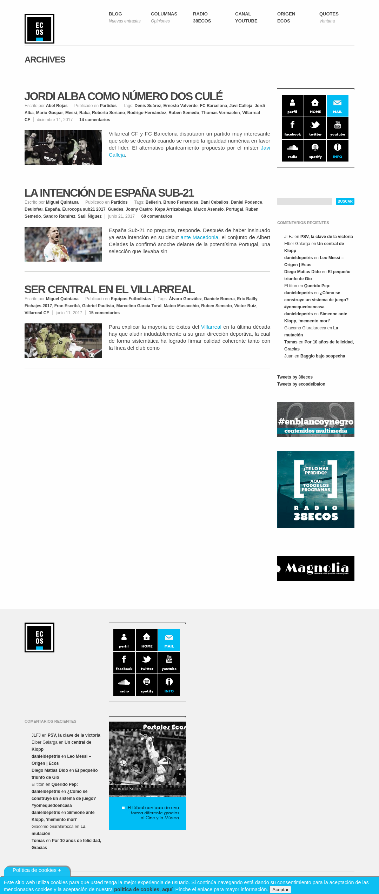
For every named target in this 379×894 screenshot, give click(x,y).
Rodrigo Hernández (146, 112)
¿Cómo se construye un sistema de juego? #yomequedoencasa (316, 299)
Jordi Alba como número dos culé (123, 96)
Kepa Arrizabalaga (173, 209)
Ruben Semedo (183, 112)
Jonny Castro (139, 209)
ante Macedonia (200, 237)
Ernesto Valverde (181, 105)
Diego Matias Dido (302, 271)
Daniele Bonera (219, 298)
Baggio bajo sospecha (322, 356)
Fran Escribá (67, 305)
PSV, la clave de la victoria (326, 236)
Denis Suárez (147, 105)
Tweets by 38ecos (295, 377)
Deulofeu (33, 209)
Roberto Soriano (108, 112)
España (52, 209)
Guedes (115, 209)
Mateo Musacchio (181, 305)
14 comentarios (94, 119)
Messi (71, 112)
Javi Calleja (241, 105)
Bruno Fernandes (180, 202)
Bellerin (153, 202)
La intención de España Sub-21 (109, 192)
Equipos (119, 298)
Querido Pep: (317, 285)
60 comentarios (156, 216)
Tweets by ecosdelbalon (301, 384)
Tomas (291, 342)
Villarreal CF (37, 312)
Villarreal (211, 327)
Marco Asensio (209, 209)
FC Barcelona (213, 105)
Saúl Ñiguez (89, 216)
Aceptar (280, 889)
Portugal (234, 209)
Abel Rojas (57, 105)
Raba (84, 112)
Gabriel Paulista (98, 305)
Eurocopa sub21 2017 (83, 209)
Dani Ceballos (214, 202)
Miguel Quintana (62, 202)
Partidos (108, 105)
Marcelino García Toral (138, 305)
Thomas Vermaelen (220, 112)
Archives (45, 59)
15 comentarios (104, 312)
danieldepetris (298, 257)
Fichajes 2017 (38, 305)
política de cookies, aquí (143, 889)
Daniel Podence (246, 202)
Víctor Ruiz (245, 305)
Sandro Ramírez (59, 216)
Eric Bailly (247, 298)
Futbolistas (139, 298)
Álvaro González (185, 298)
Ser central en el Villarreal (109, 289)
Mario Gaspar (49, 112)
